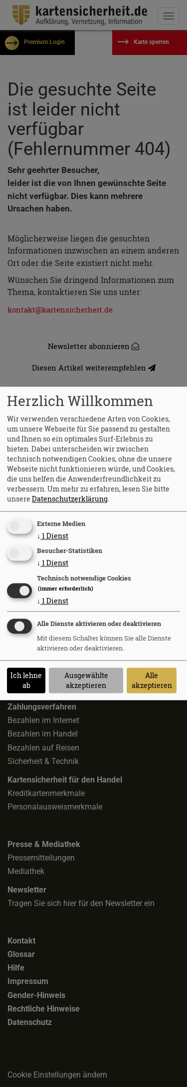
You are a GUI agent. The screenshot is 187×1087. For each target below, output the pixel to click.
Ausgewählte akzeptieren (86, 680)
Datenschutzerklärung (70, 499)
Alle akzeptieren (152, 680)
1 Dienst (52, 535)
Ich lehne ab (26, 680)
